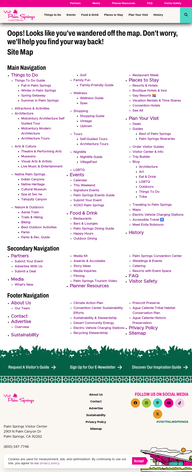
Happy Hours (83, 233)
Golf (83, 75)
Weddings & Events (147, 262)
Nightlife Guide (91, 157)
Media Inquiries (85, 272)
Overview (22, 328)
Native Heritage (33, 184)
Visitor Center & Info (148, 152)
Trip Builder (141, 157)
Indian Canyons (33, 179)
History (158, 14)
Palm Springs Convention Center (158, 257)
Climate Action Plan (89, 304)
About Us (21, 305)
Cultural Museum (34, 189)
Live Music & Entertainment (42, 166)
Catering (139, 267)
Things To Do (149, 192)
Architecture (25, 113)
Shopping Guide (92, 116)
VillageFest (89, 162)
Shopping (80, 111)
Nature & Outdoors (30, 207)
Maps (136, 209)
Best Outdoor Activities (39, 227)
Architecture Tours (36, 138)
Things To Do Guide (30, 80)
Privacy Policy (143, 329)
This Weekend (84, 185)
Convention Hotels (147, 105)
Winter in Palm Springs (39, 90)
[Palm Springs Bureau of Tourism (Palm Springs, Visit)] (19, 15)
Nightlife (80, 152)
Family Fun (82, 80)
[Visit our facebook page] (135, 403)
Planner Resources (123, 3)
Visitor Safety (172, 3)
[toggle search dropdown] (186, 15)
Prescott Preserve (146, 304)
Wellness (80, 93)
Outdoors (146, 187)
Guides (137, 129)
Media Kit (80, 257)
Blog (135, 162)
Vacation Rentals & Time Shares (157, 100)
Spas (83, 103)
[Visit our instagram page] (146, 403)
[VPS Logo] (22, 399)
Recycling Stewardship (91, 339)
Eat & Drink (148, 177)
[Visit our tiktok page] (179, 403)
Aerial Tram (30, 212)
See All (138, 110)
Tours (77, 134)
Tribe (143, 197)
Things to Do (52, 14)
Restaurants (83, 218)
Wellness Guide (92, 98)
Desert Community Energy (94, 324)
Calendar (80, 180)
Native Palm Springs (30, 174)
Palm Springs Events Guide (94, 195)
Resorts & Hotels (145, 85)
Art (141, 172)
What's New (24, 286)
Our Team (23, 310)
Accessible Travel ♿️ (148, 224)
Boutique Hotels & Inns (150, 90)
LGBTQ (79, 170)
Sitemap (137, 335)
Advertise (21, 323)
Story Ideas (82, 267)
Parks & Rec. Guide (36, 237)
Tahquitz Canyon (34, 199)
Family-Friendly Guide (97, 85)
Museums (28, 156)
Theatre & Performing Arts (42, 151)
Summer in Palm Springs (40, 100)
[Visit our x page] (157, 414)
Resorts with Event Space (152, 272)
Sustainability (25, 337)
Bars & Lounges (85, 223)
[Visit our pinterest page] (157, 403)
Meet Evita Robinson (148, 229)
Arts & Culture (26, 146)
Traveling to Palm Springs (152, 204)
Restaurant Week (146, 75)
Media (96, 3)
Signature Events (86, 190)
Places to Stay (113, 14)
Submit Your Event (88, 200)
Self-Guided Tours (94, 139)
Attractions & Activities (33, 108)
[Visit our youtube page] (168, 403)
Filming (79, 277)
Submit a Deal (26, 273)
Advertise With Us (29, 268)
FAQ (149, 3)
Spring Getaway (33, 95)
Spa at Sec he (32, 194)
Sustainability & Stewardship (95, 319)
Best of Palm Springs (155, 134)
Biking (26, 222)
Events (71, 14)
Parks (25, 232)
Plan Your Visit (138, 14)
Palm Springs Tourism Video (95, 282)
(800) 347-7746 (16, 447)
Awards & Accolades (89, 262)
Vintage (86, 121)
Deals (136, 124)
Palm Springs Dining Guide (94, 228)
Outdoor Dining (85, 238)
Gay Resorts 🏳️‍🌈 (144, 95)
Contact (19, 318)
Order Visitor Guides (148, 147)
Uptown (86, 126)
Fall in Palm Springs (36, 85)
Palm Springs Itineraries (157, 139)
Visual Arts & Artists (37, 161)
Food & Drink (90, 14)
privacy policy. (50, 463)
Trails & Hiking (32, 217)
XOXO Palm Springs (89, 205)
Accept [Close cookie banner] (139, 461)
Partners (75, 3)
